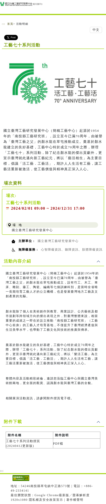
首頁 (10, 23)
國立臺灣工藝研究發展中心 (32, 230)
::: (3, 23)
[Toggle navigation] (100, 8)
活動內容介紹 (17, 261)
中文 (96, 30)
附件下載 (13, 421)
